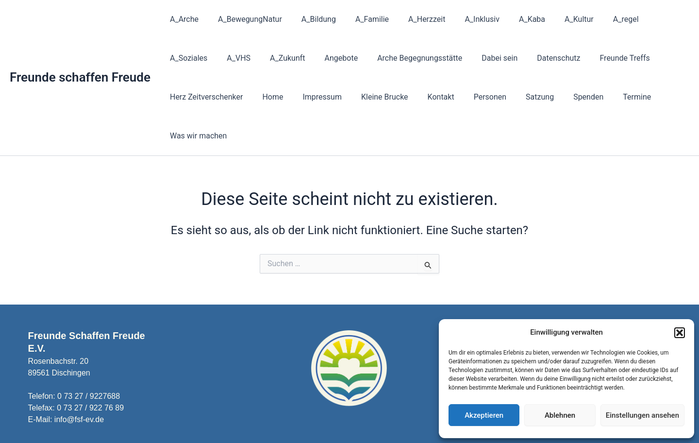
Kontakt (334, 97)
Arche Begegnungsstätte (349, 58)
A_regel (593, 19)
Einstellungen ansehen (642, 415)
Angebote (274, 58)
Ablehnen (560, 415)
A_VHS (180, 58)
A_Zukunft (224, 58)
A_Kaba (507, 19)
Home (178, 97)
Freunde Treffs (542, 58)
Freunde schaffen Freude (80, 58)
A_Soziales (640, 19)
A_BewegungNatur (244, 19)
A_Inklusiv (460, 19)
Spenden (471, 97)
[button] (679, 333)
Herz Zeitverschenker (619, 58)
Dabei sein (425, 58)
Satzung (426, 97)
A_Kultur (550, 19)
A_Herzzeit (409, 19)
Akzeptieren (484, 415)
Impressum (224, 97)
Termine (515, 97)
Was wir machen (573, 97)
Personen (380, 97)
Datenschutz (480, 58)
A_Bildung (309, 19)
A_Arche (182, 19)
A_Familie (358, 19)
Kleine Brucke (282, 97)
